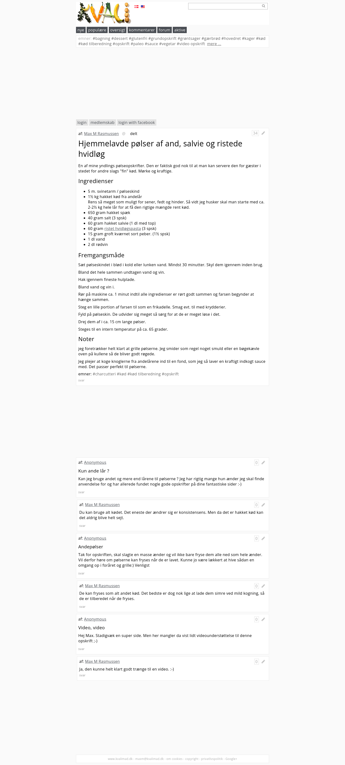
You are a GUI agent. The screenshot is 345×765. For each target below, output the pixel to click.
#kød (121, 374)
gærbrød (211, 38)
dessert (119, 38)
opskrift (121, 43)
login (82, 122)
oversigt (117, 30)
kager (248, 38)
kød (260, 38)
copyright (191, 759)
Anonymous (95, 462)
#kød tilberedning (144, 374)
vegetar (167, 43)
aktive (179, 30)
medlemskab (102, 122)
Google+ (231, 759)
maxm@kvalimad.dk (149, 759)
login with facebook (136, 122)
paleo (137, 43)
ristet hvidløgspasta (122, 228)
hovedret (231, 38)
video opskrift (191, 43)
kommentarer (142, 30)
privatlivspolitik (212, 759)
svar (81, 380)
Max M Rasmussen (101, 133)
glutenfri (138, 38)
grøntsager (189, 38)
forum (164, 30)
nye (80, 30)
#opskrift (170, 374)
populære (97, 30)
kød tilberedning (95, 43)
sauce (151, 43)
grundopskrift (162, 38)
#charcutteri (104, 374)
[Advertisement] (172, 83)
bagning (101, 38)
